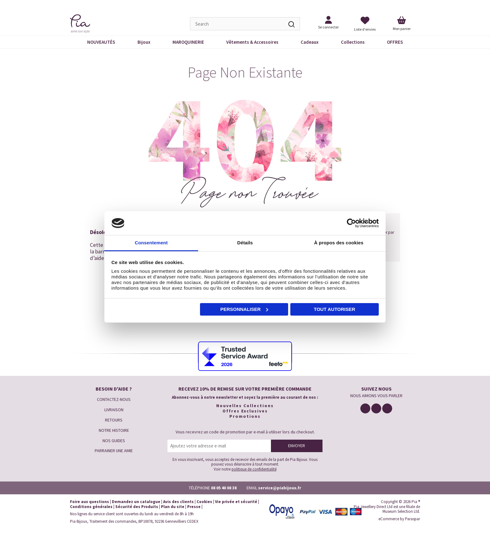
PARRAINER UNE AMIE (114, 450)
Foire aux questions (89, 501)
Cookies (204, 501)
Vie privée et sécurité (236, 501)
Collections (353, 42)
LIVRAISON (113, 409)
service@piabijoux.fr (279, 488)
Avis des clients (178, 501)
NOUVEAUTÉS (101, 42)
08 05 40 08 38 (224, 488)
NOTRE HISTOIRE (114, 430)
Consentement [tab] (151, 242)
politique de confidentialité (254, 469)
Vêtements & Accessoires (252, 42)
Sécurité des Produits (136, 506)
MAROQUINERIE (188, 42)
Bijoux (144, 42)
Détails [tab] (245, 242)
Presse (194, 506)
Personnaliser (244, 309)
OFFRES (395, 42)
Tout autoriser (334, 309)
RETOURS (113, 420)
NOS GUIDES (113, 440)
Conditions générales (91, 506)
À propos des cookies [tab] (338, 242)
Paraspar (412, 519)
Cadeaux (309, 42)
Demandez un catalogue (136, 501)
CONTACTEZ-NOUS (114, 399)
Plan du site (172, 506)
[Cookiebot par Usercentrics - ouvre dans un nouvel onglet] (351, 223)
